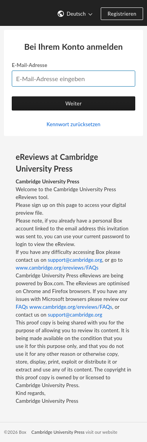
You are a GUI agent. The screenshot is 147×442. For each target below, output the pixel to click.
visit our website (101, 432)
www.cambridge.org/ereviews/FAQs (57, 267)
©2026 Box (15, 432)
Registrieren (121, 14)
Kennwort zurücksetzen (73, 124)
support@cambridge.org (75, 260)
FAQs (22, 307)
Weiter (73, 103)
